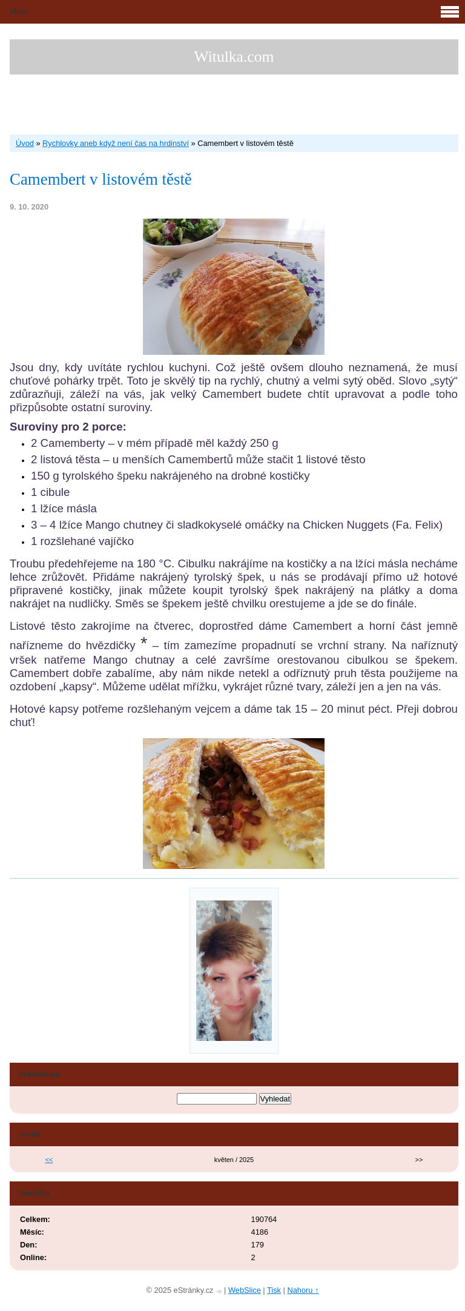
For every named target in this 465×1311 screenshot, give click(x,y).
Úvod (25, 143)
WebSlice (244, 1290)
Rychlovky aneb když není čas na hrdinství (115, 143)
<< (49, 1159)
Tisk (274, 1290)
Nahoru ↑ (302, 1290)
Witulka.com (234, 56)
